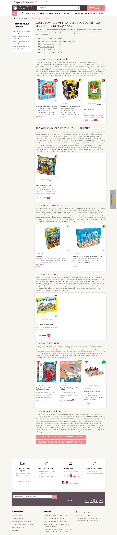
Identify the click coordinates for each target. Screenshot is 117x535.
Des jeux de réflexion (47, 49)
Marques (67, 13)
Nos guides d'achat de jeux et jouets (56, 515)
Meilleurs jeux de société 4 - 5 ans (22, 37)
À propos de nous (18, 528)
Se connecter (40, 2)
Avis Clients (111, 199)
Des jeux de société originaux (51, 52)
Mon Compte (50, 2)
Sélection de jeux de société (21, 25)
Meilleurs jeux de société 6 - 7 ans (22, 42)
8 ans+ (57, 13)
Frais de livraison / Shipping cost (22, 525)
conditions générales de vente (22, 522)
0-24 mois (29, 13)
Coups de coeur (91, 13)
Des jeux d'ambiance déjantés (51, 39)
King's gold (39, 256)
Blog (101, 13)
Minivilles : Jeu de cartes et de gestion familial (87, 256)
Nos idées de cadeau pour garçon (55, 522)
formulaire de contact (89, 523)
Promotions (78, 13)
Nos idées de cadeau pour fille (54, 518)
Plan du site (15, 531)
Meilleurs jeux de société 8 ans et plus (22, 47)
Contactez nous (17, 515)
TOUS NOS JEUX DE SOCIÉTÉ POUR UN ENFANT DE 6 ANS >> (61, 437)
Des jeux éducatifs (47, 47)
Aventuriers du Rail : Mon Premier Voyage (44, 186)
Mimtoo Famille (89, 109)
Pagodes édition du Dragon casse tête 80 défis (45, 389)
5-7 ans (49, 13)
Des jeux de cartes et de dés (51, 44)
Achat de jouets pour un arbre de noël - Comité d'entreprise (57, 525)
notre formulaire (25, 7)
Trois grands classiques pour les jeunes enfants (57, 41)
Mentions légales (17, 518)
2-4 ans (40, 13)
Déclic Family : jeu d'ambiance (70, 106)
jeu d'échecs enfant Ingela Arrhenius (92, 392)
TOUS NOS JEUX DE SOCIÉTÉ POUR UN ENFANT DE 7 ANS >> (61, 442)
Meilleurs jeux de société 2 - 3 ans (22, 33)
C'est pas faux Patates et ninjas (46, 106)
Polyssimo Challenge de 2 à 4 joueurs (69, 389)
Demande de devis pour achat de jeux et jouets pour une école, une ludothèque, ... (57, 530)
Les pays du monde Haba (44, 325)
